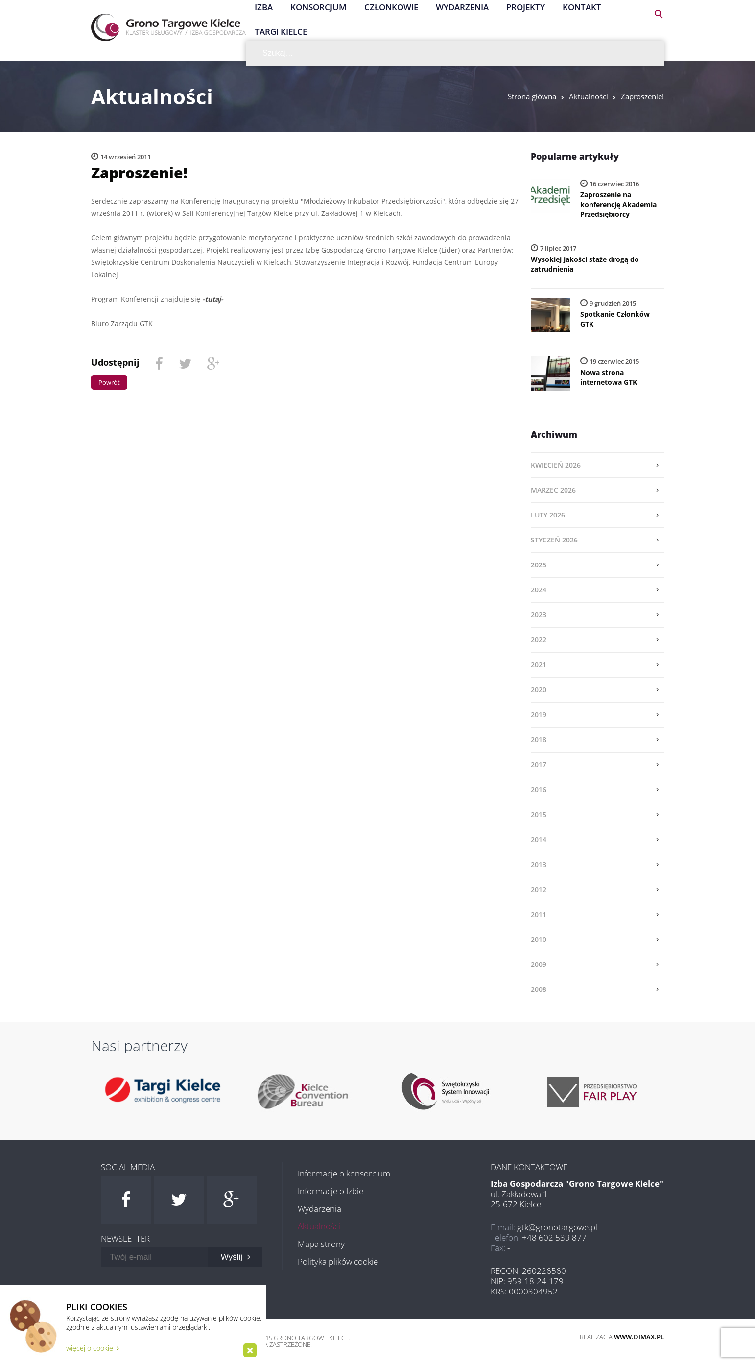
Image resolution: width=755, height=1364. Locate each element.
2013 (538, 864)
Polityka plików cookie (338, 1261)
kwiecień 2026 (556, 465)
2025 (538, 564)
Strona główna (532, 96)
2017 (538, 764)
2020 (538, 689)
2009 (538, 964)
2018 (538, 739)
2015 (538, 814)
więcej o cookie (92, 1348)
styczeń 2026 (554, 539)
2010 (538, 939)
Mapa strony (321, 1243)
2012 (538, 889)
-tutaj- (212, 299)
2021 (538, 664)
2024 (538, 589)
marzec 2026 (553, 489)
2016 (538, 789)
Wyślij (235, 1257)
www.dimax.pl (639, 1336)
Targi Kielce (281, 31)
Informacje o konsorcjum (344, 1173)
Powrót (109, 382)
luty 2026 (548, 514)
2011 (538, 914)
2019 (538, 714)
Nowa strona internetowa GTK (608, 377)
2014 (538, 839)
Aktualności (588, 96)
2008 (538, 989)
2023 (538, 614)
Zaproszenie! (642, 96)
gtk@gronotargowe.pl (557, 1227)
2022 (538, 639)
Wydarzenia (319, 1208)
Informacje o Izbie (330, 1191)
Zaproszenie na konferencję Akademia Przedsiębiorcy (618, 204)
